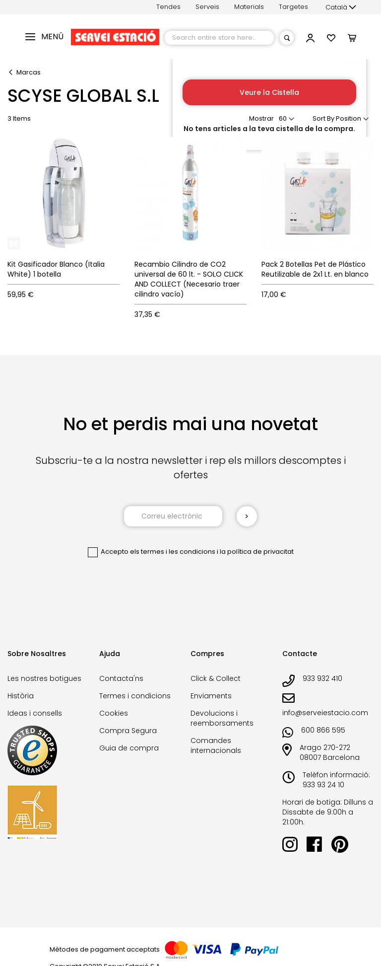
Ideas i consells (34, 713)
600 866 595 (323, 730)
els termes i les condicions (172, 551)
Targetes (293, 6)
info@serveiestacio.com (325, 713)
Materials (249, 6)
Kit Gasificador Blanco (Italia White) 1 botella (56, 269)
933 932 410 (322, 678)
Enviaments (211, 696)
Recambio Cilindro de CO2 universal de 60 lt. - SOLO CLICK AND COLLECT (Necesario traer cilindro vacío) (188, 279)
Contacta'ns (121, 678)
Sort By (323, 118)
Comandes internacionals (215, 745)
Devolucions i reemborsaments (222, 718)
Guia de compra (129, 748)
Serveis (207, 6)
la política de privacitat (257, 551)
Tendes (168, 6)
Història (20, 696)
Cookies (113, 713)
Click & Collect (215, 678)
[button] (340, 7)
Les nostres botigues (44, 678)
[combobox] (219, 38)
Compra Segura (128, 731)
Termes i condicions (135, 696)
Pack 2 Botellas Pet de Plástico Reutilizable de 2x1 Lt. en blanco (315, 269)
